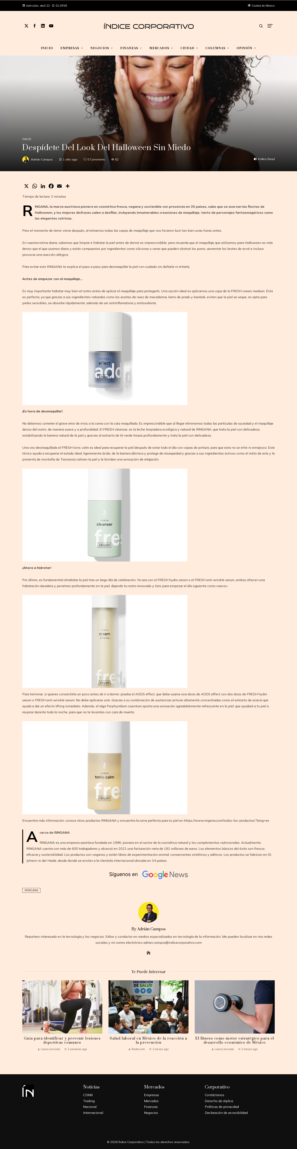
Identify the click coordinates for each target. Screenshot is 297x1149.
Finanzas (151, 1107)
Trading (89, 1101)
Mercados (151, 1101)
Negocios (151, 1113)
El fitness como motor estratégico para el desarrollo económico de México (234, 1040)
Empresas (151, 1095)
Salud (26, 139)
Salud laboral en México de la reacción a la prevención (148, 1040)
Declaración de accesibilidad (226, 1113)
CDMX (88, 1095)
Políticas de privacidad (222, 1107)
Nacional (90, 1107)
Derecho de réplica (219, 1101)
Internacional (93, 1113)
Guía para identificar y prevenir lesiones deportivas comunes (62, 1040)
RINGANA (32, 890)
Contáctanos (214, 1095)
